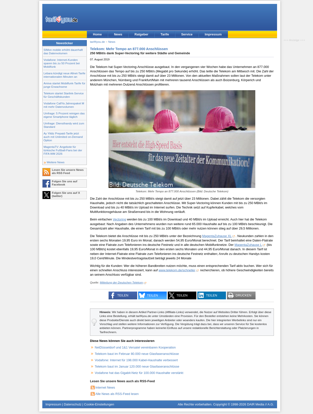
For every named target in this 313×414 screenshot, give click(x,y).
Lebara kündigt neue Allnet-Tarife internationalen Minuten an (64, 75)
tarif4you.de (97, 41)
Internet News (105, 387)
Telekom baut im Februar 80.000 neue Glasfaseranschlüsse (137, 354)
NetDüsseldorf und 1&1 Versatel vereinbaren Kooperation (135, 347)
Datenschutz (72, 404)
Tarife (164, 34)
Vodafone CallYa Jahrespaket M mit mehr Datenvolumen (64, 105)
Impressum (213, 34)
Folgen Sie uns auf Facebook (64, 183)
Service (186, 34)
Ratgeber (141, 34)
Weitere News (56, 162)
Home (97, 34)
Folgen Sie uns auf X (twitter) (66, 194)
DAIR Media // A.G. (260, 404)
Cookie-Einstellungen (99, 404)
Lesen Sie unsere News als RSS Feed (68, 171)
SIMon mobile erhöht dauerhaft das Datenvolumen (63, 51)
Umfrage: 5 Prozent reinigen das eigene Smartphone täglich (64, 115)
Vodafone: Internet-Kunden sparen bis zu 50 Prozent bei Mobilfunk (62, 63)
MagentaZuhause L (248, 245)
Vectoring (119, 219)
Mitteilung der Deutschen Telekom (121, 282)
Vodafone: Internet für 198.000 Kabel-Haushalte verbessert (136, 360)
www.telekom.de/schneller (176, 270)
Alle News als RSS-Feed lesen (117, 394)
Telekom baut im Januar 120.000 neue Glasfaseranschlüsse (137, 366)
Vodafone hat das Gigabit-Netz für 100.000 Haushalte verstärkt (139, 373)
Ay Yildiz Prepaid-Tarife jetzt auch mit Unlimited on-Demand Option (63, 137)
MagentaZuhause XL (217, 236)
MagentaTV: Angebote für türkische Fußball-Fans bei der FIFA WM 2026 (63, 150)
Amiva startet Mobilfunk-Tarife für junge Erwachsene (64, 85)
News (118, 34)
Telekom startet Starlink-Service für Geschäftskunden (64, 95)
